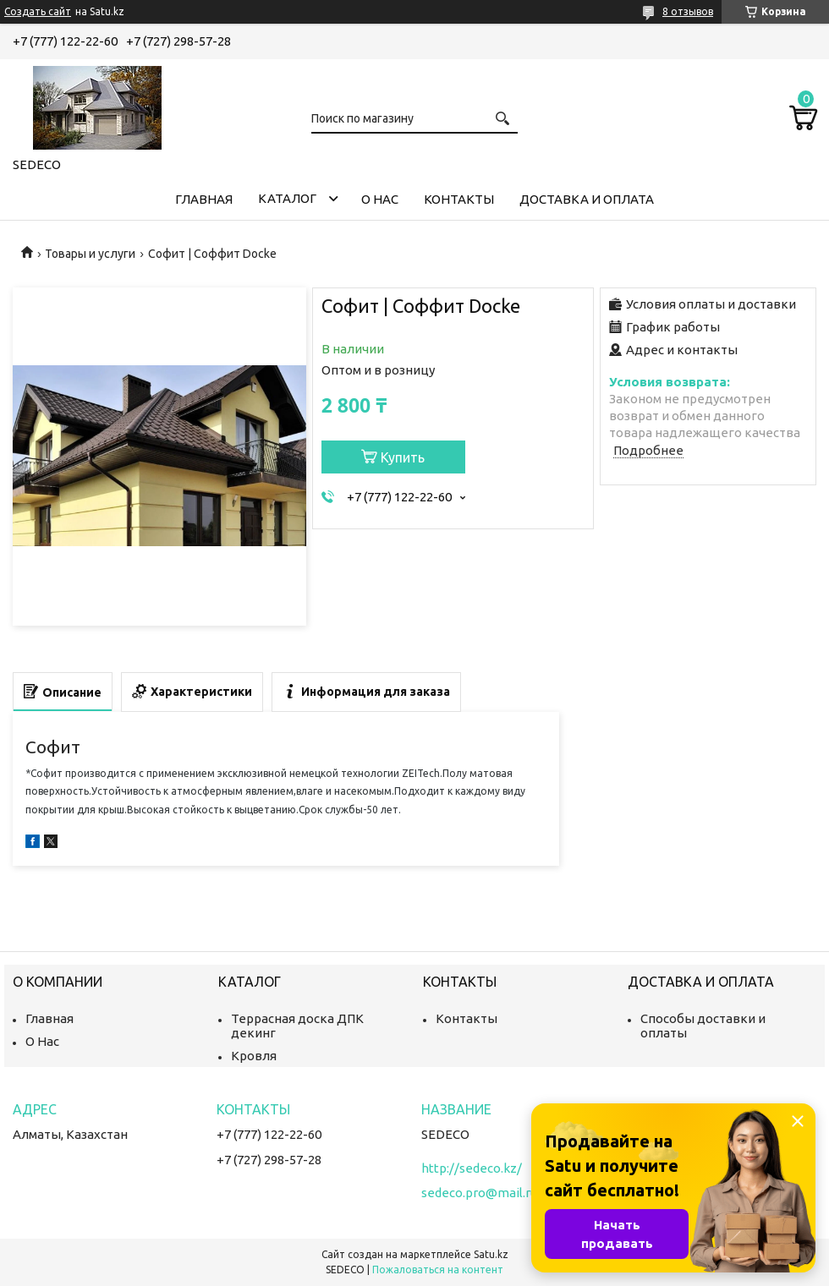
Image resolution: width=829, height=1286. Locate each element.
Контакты (459, 199)
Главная (204, 199)
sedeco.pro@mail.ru (479, 1192)
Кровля (254, 1055)
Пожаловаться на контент (437, 1269)
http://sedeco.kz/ (471, 1168)
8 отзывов (687, 11)
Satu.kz (491, 1254)
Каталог (287, 198)
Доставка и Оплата (586, 199)
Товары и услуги (90, 253)
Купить (403, 457)
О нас (379, 199)
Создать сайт (37, 11)
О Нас (42, 1041)
